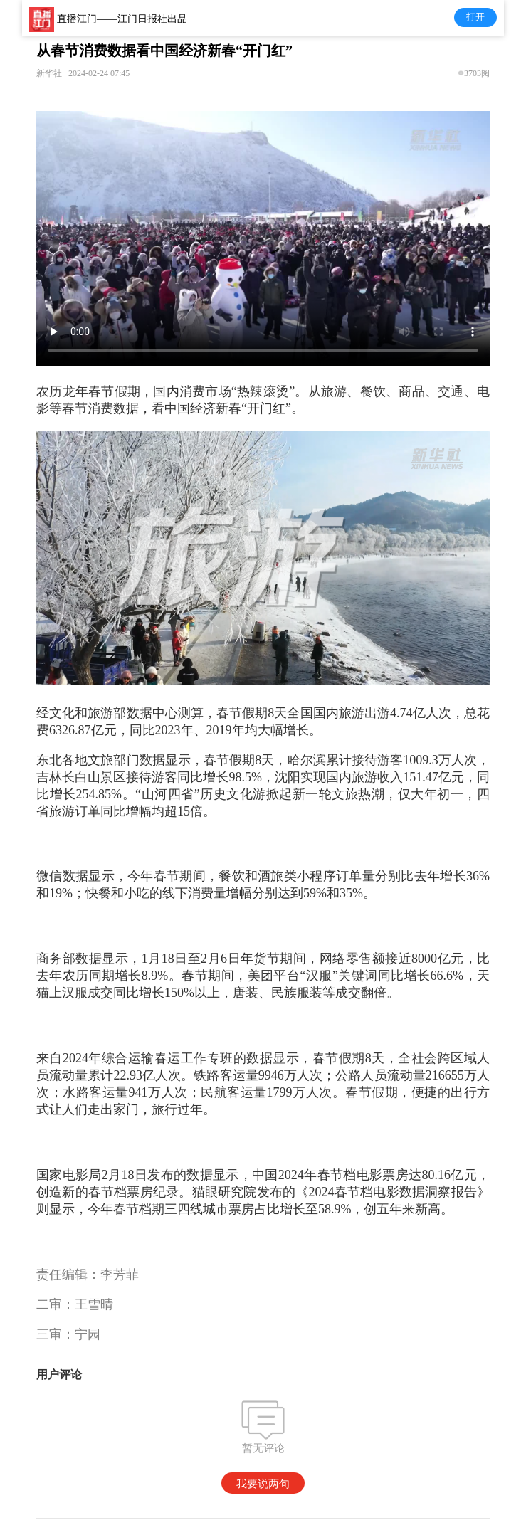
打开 (475, 16)
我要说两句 (263, 1483)
